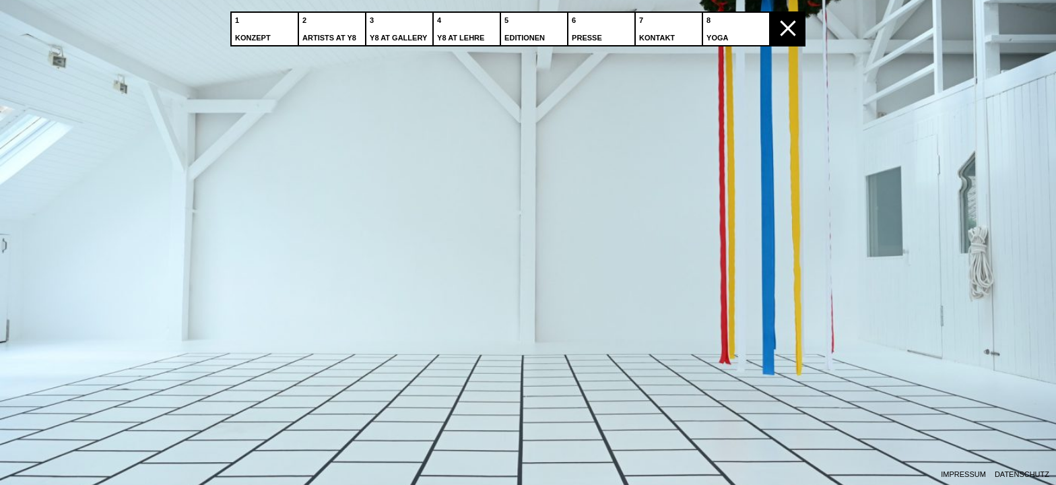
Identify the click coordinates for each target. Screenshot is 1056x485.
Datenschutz (1022, 474)
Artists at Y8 (331, 26)
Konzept (254, 26)
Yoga (718, 26)
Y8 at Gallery (399, 26)
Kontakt (658, 26)
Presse (588, 26)
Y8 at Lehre (462, 26)
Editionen (526, 26)
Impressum (963, 474)
